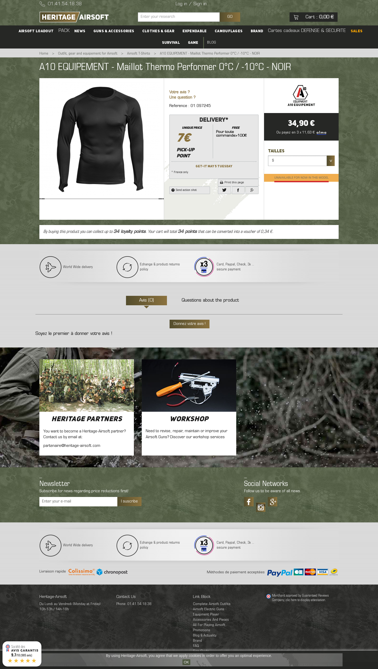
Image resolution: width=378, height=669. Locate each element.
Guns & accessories (114, 31)
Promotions (201, 630)
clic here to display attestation (305, 600)
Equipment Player (206, 615)
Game (193, 43)
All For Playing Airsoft (209, 625)
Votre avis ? (179, 92)
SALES (356, 31)
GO (230, 17)
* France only (213, 145)
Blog (211, 43)
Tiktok (260, 505)
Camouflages (229, 31)
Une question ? (182, 98)
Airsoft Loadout (36, 31)
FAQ (196, 646)
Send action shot (184, 190)
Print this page (232, 182)
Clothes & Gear (158, 31)
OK (186, 662)
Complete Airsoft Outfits (211, 604)
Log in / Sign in (191, 4)
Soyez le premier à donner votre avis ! (73, 334)
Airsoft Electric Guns (208, 609)
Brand (256, 31)
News (80, 31)
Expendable (194, 31)
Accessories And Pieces (211, 620)
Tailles (276, 151)
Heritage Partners (86, 419)
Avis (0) (146, 300)
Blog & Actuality (204, 636)
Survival (171, 43)
